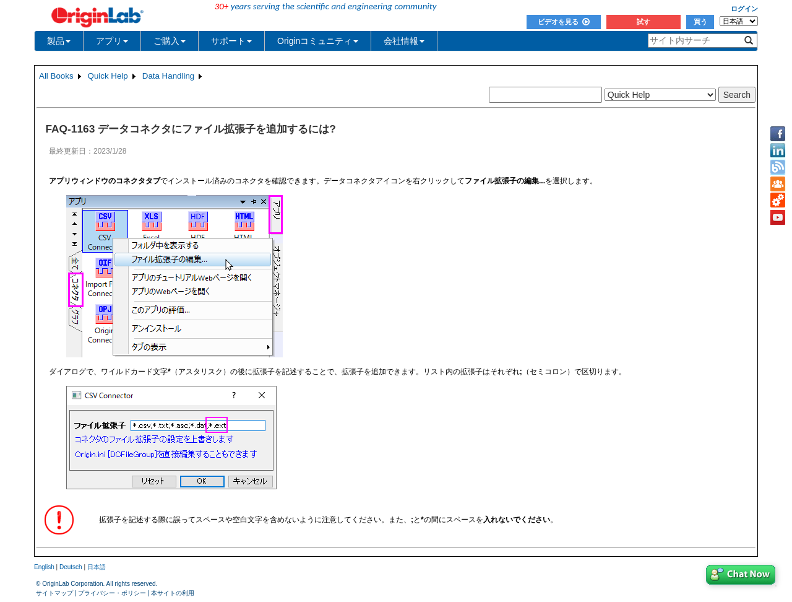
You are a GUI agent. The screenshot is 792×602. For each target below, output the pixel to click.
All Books (56, 76)
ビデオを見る (564, 21)
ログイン (744, 8)
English (44, 567)
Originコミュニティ (317, 41)
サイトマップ (54, 593)
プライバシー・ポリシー (112, 593)
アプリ (112, 41)
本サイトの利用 (172, 593)
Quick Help (108, 76)
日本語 (96, 567)
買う (700, 21)
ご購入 (169, 41)
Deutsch (70, 567)
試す (643, 21)
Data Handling (168, 76)
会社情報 (404, 41)
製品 (59, 41)
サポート (231, 41)
